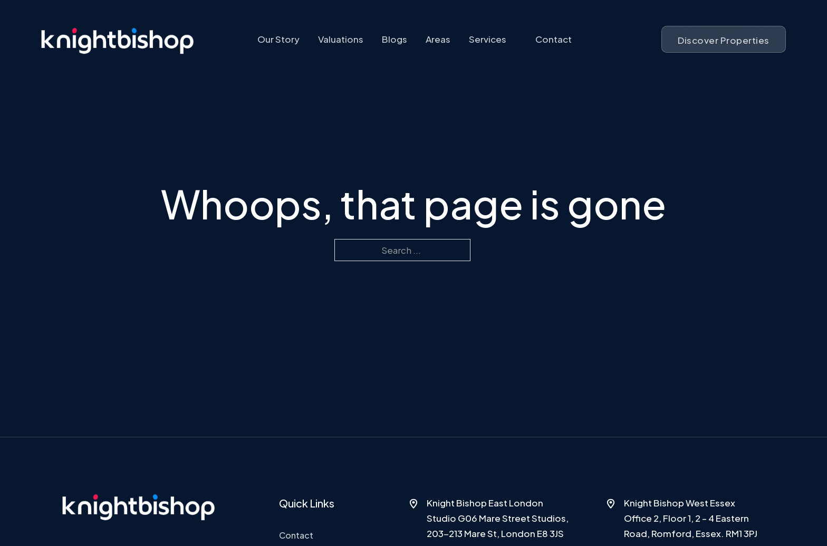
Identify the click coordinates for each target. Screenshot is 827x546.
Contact (553, 39)
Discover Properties (724, 40)
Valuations (340, 39)
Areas (438, 39)
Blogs (394, 39)
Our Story (278, 39)
